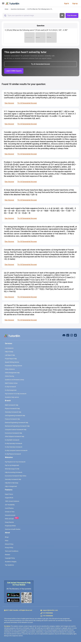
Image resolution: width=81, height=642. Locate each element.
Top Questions (9, 565)
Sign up (75, 3)
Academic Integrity (10, 561)
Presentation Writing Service (13, 365)
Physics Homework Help (12, 408)
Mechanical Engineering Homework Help (17, 426)
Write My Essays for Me (12, 469)
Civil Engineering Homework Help (15, 415)
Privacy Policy (9, 547)
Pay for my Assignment (12, 465)
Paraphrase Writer (10, 526)
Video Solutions (10, 369)
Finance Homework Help (12, 419)
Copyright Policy (10, 558)
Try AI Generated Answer (27, 103)
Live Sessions (9, 348)
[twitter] (75, 335)
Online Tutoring (9, 376)
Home (6, 9)
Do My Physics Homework (13, 454)
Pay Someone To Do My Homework (15, 393)
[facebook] (63, 335)
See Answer (9, 103)
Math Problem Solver (11, 383)
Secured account (10, 515)
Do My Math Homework (12, 440)
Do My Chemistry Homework (13, 447)
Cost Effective (9, 508)
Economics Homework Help (13, 433)
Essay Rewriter (9, 522)
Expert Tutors (9, 494)
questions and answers (18, 9)
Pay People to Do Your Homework (15, 462)
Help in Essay (9, 351)
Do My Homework (10, 386)
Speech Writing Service (12, 362)
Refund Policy (9, 544)
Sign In (66, 3)
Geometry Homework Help (13, 479)
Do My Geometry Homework (13, 443)
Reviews (7, 554)
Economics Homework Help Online (15, 476)
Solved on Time (9, 511)
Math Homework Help (11, 405)
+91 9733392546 (48, 613)
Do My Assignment (11, 390)
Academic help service (12, 397)
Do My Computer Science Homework (16, 450)
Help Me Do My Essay (11, 483)
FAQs (6, 540)
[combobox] (31, 15)
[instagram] (71, 335)
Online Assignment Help (12, 372)
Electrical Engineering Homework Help (16, 422)
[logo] (12, 3)
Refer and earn (9, 519)
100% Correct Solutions (12, 501)
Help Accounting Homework (13, 472)
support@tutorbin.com (50, 610)
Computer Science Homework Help (15, 429)
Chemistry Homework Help (13, 412)
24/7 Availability (10, 504)
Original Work (9, 497)
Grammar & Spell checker (12, 529)
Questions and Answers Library (14, 379)
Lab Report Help (10, 355)
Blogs (7, 537)
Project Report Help (11, 358)
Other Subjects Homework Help (14, 436)
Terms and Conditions (11, 551)
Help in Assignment (11, 486)
